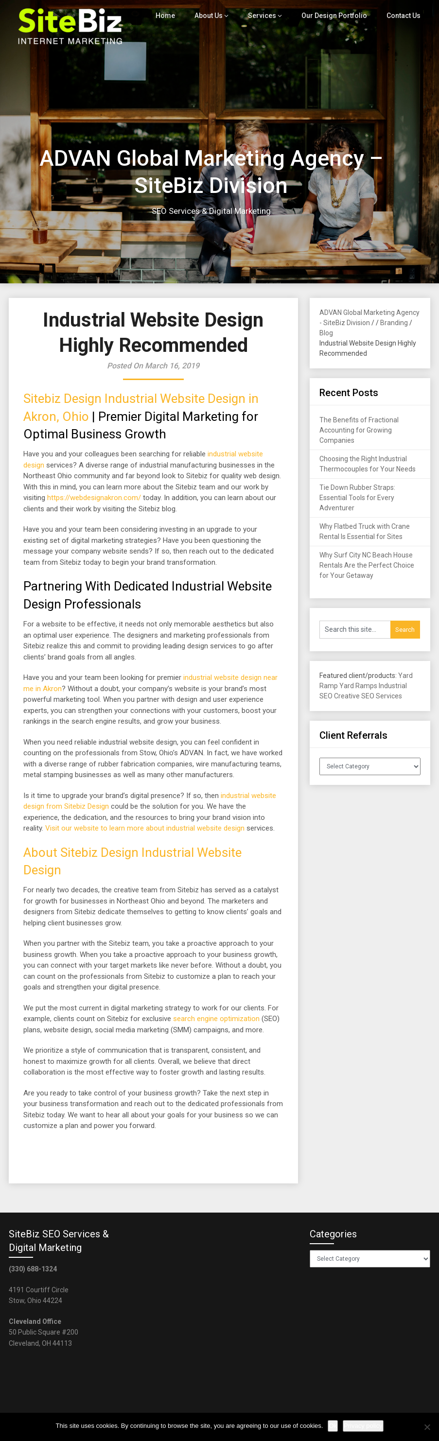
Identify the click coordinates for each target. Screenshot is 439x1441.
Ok (333, 1425)
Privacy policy (363, 1425)
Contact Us (404, 15)
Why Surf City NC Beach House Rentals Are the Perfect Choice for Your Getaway (366, 565)
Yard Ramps (358, 686)
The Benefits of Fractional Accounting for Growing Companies (359, 430)
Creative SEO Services (368, 696)
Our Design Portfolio (337, 15)
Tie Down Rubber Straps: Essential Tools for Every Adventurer (357, 498)
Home (172, 15)
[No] (427, 1427)
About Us (215, 15)
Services (267, 15)
